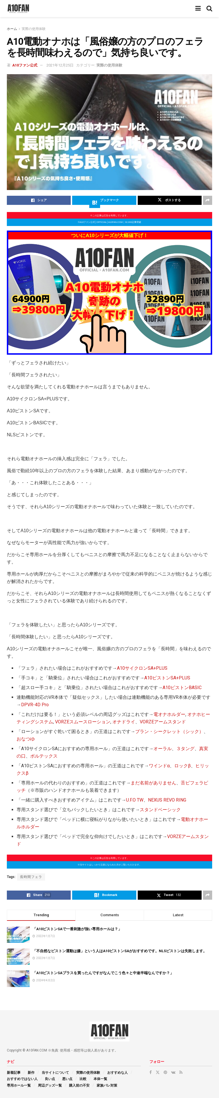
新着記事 (14, 1073)
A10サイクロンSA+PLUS (142, 668)
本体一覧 (100, 1079)
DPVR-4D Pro (35, 704)
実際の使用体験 (34, 29)
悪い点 (67, 1079)
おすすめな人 (117, 1073)
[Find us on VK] (173, 1072)
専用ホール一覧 (19, 1085)
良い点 (50, 1079)
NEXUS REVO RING (167, 800)
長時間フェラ (31, 877)
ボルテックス (44, 756)
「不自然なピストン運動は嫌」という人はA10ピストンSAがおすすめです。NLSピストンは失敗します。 (120, 951)
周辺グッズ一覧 (50, 1085)
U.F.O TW (134, 800)
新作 (31, 1073)
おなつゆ (26, 739)
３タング (185, 748)
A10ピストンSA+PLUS (167, 678)
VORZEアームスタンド (163, 721)
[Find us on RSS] (180, 1072)
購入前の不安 (79, 1085)
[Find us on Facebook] (150, 1072)
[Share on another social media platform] (207, 200)
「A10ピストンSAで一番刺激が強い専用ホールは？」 (77, 929)
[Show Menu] (198, 8)
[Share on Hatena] (104, 200)
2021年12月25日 (60, 65)
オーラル (162, 748)
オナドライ (123, 721)
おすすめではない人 (22, 1079)
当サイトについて (55, 1073)
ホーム (12, 29)
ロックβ (182, 765)
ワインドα (159, 765)
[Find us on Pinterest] (165, 1072)
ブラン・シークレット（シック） (169, 731)
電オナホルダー (169, 714)
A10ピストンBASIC (182, 687)
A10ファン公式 (24, 65)
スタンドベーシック (160, 809)
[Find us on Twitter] (158, 1072)
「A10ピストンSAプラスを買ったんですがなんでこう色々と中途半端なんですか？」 (103, 973)
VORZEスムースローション (82, 721)
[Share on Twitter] (170, 200)
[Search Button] (209, 8)
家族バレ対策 (107, 1085)
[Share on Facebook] (39, 200)
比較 (83, 1079)
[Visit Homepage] (18, 8)
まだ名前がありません (153, 783)
